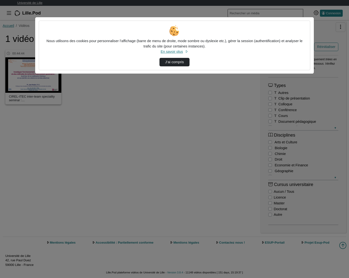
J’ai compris (174, 62)
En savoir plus (174, 51)
